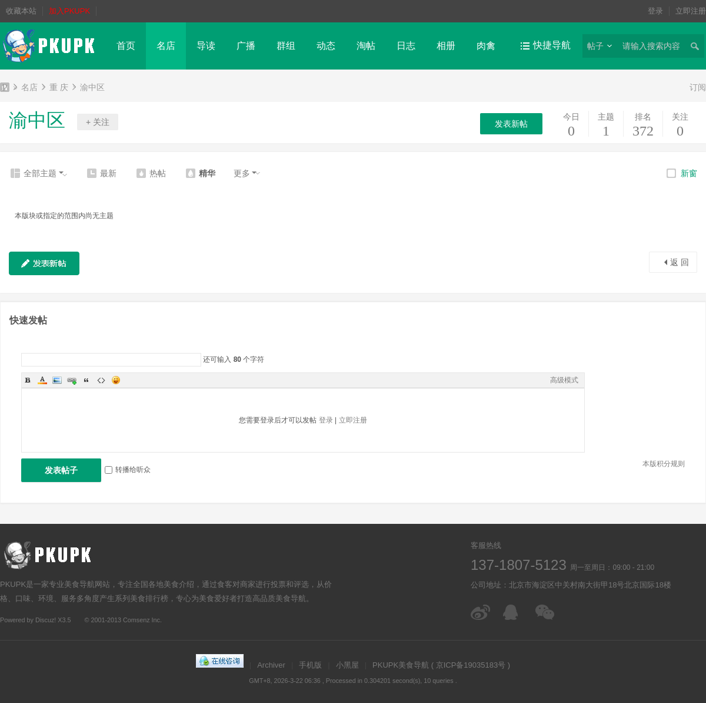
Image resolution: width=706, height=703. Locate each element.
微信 (545, 612)
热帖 (157, 173)
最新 (108, 173)
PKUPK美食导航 (4, 88)
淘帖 (366, 46)
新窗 (689, 173)
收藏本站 (21, 10)
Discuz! (45, 619)
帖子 (595, 46)
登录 (655, 10)
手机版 (310, 665)
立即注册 (690, 10)
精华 (207, 173)
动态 (326, 46)
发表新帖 (511, 123)
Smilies (116, 380)
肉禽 (486, 46)
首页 (125, 46)
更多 (242, 173)
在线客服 (513, 612)
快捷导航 (552, 45)
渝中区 (92, 87)
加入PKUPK (69, 10)
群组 (286, 46)
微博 (481, 612)
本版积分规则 (663, 464)
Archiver (271, 665)
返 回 (679, 262)
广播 (246, 46)
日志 (406, 46)
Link (72, 380)
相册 (446, 46)
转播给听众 (128, 470)
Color (42, 380)
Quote (86, 380)
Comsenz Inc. (142, 619)
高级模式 (564, 380)
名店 (165, 46)
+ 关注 (97, 122)
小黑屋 (347, 665)
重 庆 (58, 87)
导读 (206, 46)
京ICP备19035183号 (471, 665)
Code (101, 380)
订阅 (698, 87)
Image (57, 380)
